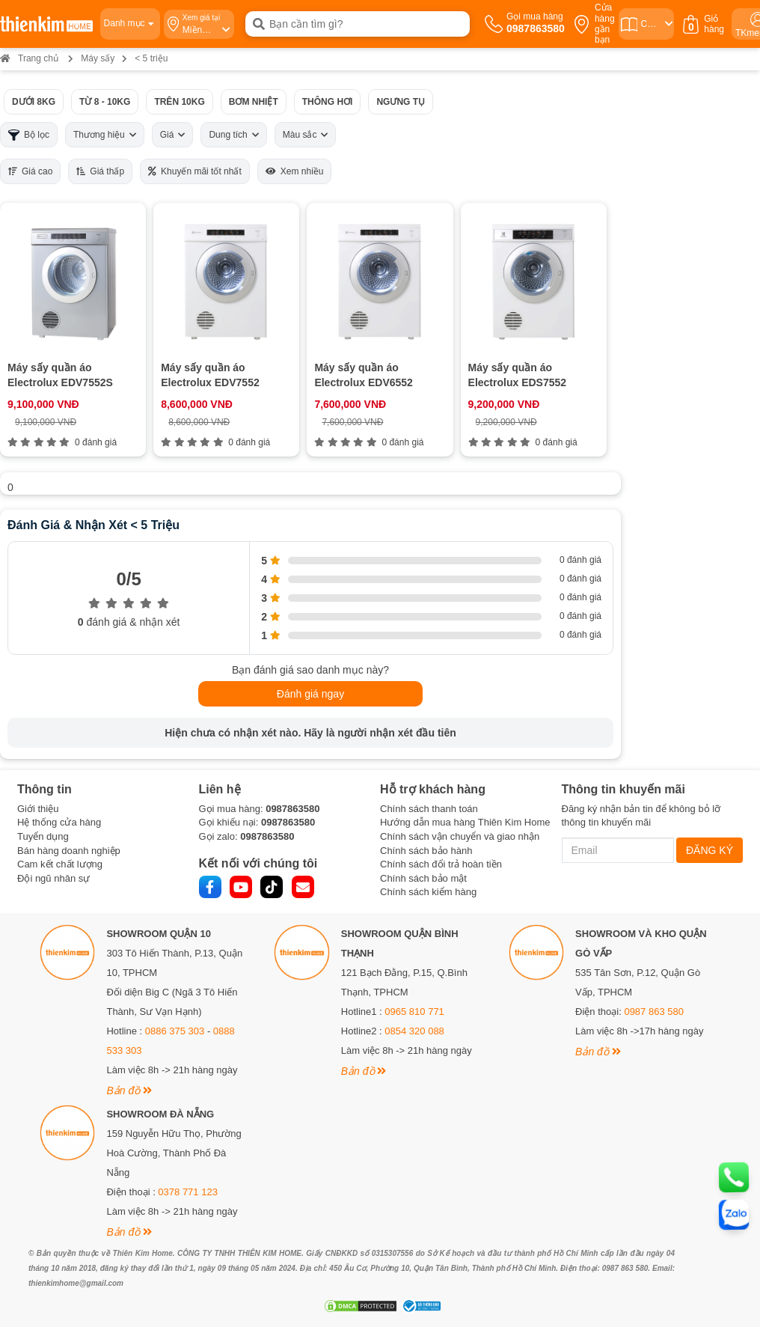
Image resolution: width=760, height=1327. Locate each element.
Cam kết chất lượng (59, 864)
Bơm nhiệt (253, 102)
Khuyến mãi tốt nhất (195, 171)
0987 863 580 (654, 1011)
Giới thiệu (37, 808)
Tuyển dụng (43, 836)
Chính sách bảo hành (426, 850)
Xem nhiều (295, 171)
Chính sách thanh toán (429, 808)
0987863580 (292, 808)
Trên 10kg (179, 102)
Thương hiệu (104, 134)
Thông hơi (327, 102)
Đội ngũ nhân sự (53, 878)
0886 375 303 (175, 1031)
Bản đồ (129, 1090)
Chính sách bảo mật (423, 878)
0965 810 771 (414, 1011)
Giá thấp (100, 171)
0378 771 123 (188, 1192)
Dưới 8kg (33, 102)
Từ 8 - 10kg (104, 102)
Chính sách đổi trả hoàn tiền (441, 864)
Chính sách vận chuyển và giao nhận (459, 836)
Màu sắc (305, 134)
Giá (173, 134)
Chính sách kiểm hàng (428, 891)
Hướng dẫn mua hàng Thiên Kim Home (465, 822)
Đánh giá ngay (310, 694)
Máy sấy (97, 58)
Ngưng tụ (400, 102)
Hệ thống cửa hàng (59, 822)
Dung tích (233, 134)
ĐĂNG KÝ (709, 850)
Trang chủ (29, 58)
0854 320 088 (414, 1031)
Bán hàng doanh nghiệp (68, 850)
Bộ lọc (28, 135)
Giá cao (30, 171)
